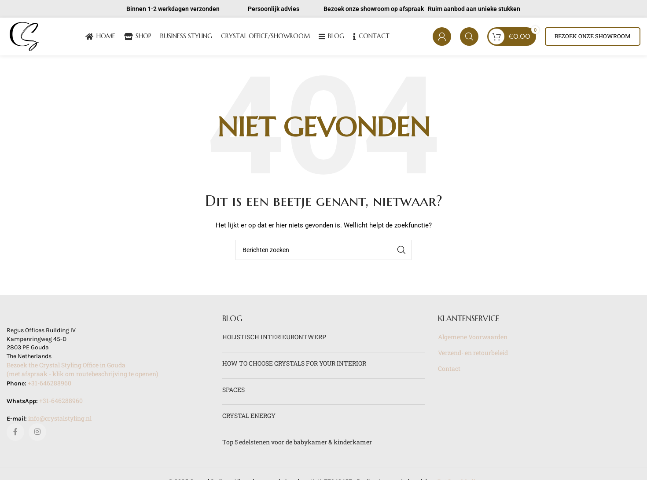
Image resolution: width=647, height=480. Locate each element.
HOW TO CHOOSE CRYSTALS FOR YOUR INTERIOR (294, 365)
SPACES (233, 391)
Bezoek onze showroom (593, 37)
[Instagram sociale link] (37, 434)
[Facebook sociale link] (15, 434)
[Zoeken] (469, 37)
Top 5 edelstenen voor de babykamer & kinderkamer (297, 444)
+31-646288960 (49, 385)
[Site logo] (25, 37)
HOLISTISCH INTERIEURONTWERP (274, 339)
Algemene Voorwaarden (472, 339)
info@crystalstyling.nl (60, 420)
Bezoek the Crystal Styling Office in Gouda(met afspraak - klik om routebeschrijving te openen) (82, 371)
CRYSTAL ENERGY (249, 417)
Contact (449, 370)
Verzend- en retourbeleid (473, 354)
